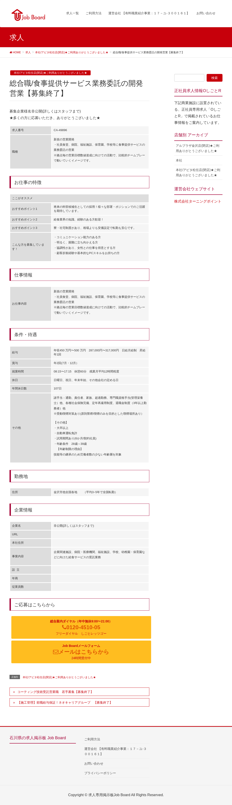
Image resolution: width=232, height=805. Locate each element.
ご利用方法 (92, 739)
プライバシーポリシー (100, 773)
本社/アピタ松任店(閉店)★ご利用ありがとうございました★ (50, 72)
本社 (179, 160)
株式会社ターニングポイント (197, 201)
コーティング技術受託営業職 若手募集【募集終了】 (55, 692)
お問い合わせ (93, 763)
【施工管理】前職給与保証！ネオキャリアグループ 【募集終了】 (65, 702)
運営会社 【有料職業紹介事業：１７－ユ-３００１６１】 (115, 751)
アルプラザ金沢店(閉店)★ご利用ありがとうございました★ (197, 148)
